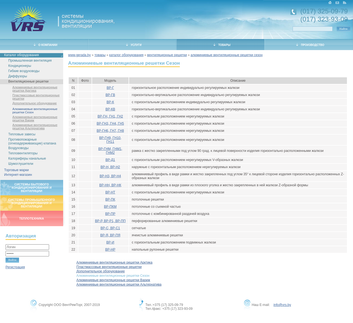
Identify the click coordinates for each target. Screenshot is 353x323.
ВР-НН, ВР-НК (110, 185)
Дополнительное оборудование (34, 103)
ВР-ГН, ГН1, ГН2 (110, 116)
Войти (12, 259)
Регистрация (15, 267)
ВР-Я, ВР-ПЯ (110, 235)
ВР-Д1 (110, 160)
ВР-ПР (110, 214)
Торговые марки (16, 170)
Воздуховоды (18, 148)
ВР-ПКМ (110, 207)
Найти (343, 28)
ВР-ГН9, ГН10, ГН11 (110, 140)
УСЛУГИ (133, 44)
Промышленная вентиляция (30, 60)
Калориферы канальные (27, 158)
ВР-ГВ (110, 95)
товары (99, 55)
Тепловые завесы (21, 134)
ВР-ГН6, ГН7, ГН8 (110, 131)
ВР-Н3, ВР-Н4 (110, 176)
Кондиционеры (19, 66)
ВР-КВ (110, 109)
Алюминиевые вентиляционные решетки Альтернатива (34, 126)
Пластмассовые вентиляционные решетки (36, 97)
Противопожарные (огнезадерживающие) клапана (32, 141)
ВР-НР (110, 249)
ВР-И (110, 242)
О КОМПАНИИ (45, 44)
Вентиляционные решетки (28, 81)
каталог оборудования (126, 55)
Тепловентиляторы (23, 153)
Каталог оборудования (21, 55)
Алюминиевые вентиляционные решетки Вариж (34, 118)
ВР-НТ (110, 192)
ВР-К (110, 102)
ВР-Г (110, 88)
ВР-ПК (110, 199)
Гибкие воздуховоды (23, 71)
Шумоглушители (20, 164)
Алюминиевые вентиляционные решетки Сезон (34, 110)
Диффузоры (17, 76)
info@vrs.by (282, 305)
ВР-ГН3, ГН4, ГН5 (110, 123)
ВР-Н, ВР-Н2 (110, 167)
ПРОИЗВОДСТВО (310, 44)
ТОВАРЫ (221, 44)
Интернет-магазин (18, 175)
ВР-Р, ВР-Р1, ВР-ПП (110, 221)
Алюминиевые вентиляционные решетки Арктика (34, 89)
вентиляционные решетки (167, 55)
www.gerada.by (79, 55)
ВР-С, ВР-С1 (110, 228)
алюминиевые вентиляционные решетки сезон (227, 55)
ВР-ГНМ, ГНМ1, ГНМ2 (110, 151)
